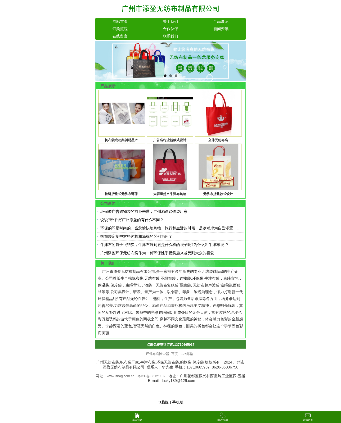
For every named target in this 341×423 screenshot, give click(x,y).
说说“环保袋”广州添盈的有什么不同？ (132, 220)
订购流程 (120, 29)
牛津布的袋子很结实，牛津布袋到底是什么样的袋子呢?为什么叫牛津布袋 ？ (164, 245)
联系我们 (170, 36)
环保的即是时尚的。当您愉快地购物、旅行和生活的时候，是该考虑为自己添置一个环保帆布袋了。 (183, 228)
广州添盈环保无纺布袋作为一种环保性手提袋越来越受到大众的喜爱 (157, 253)
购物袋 (185, 278)
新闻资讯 (221, 29)
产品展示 (221, 21)
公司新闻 (108, 203)
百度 (175, 354)
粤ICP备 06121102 (152, 376)
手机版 (178, 402)
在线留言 (120, 36)
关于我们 (170, 21)
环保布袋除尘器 (157, 354)
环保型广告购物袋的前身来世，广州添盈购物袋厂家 (144, 211)
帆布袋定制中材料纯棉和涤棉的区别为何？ (136, 236)
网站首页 (120, 21)
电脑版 (163, 402)
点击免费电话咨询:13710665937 (170, 344)
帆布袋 (137, 278)
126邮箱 (187, 354)
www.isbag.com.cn (121, 376)
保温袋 (103, 285)
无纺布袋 (152, 278)
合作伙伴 (170, 29)
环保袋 (197, 278)
